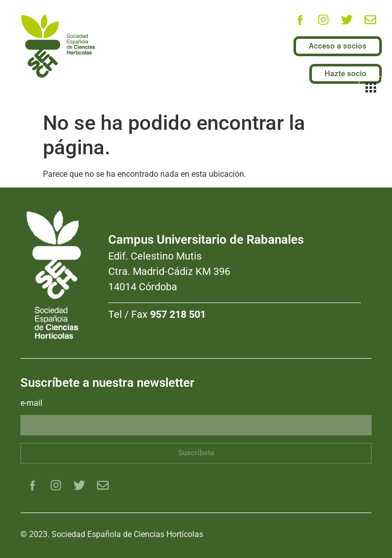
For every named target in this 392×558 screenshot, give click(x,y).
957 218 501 (178, 314)
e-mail (31, 403)
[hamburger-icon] (370, 88)
